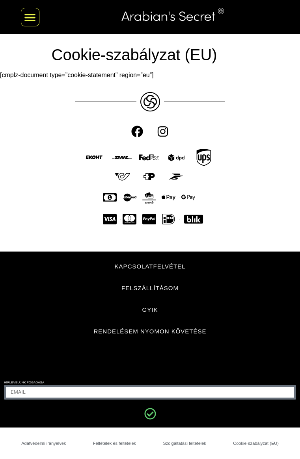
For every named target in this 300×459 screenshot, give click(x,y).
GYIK (150, 309)
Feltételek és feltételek (114, 443)
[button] (30, 17)
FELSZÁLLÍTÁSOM (150, 288)
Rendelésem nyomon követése (149, 331)
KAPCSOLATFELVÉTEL (150, 266)
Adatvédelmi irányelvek (43, 443)
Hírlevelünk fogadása (24, 382)
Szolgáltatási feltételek (184, 443)
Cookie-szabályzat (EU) (256, 443)
